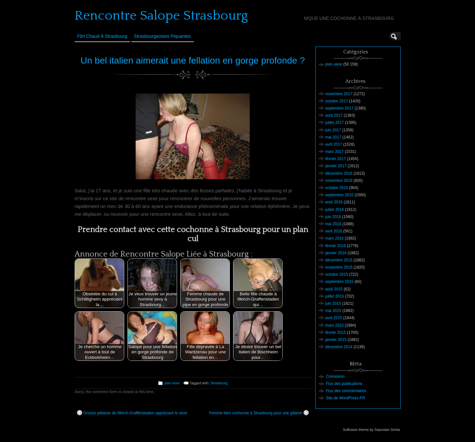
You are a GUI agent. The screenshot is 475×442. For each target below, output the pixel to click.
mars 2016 (334, 238)
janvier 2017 (336, 166)
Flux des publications (344, 383)
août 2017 (334, 115)
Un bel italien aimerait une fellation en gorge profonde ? (193, 60)
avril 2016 (333, 231)
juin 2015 (333, 303)
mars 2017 (334, 151)
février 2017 (335, 158)
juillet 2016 (334, 209)
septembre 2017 (339, 108)
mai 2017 (333, 137)
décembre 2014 (338, 347)
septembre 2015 (339, 281)
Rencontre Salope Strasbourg (161, 15)
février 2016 (335, 245)
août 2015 (334, 289)
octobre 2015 (336, 274)
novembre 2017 (338, 94)
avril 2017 (333, 144)
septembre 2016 (339, 195)
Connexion (335, 376)
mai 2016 (333, 224)
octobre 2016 (336, 187)
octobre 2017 (336, 101)
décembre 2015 (338, 260)
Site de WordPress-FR (345, 398)
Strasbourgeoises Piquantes (162, 36)
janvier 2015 (336, 339)
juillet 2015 (334, 296)
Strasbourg (219, 383)
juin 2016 (333, 216)
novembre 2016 (338, 180)
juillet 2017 (334, 122)
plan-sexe (172, 383)
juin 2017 (333, 130)
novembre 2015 (338, 267)
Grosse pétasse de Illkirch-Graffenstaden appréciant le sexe (132, 412)
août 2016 (334, 202)
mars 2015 (334, 325)
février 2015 (335, 332)
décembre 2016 (338, 173)
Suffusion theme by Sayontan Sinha (371, 430)
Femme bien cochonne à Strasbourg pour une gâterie (259, 412)
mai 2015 (333, 310)
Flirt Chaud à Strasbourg (102, 36)
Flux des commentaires (346, 391)
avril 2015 (333, 318)
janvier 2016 (336, 253)
